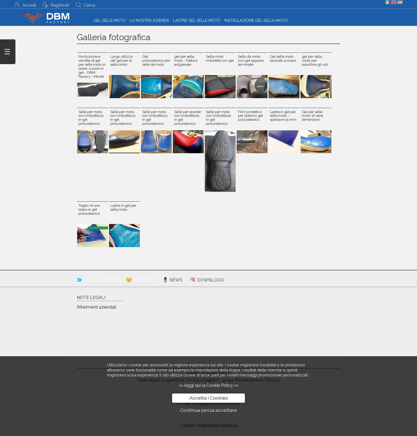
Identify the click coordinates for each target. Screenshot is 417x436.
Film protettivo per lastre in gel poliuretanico (250, 116)
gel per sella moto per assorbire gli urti (315, 60)
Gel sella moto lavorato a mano (283, 58)
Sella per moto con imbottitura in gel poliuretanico (122, 118)
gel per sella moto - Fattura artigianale (185, 60)
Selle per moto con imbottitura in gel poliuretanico (90, 118)
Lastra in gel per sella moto (123, 207)
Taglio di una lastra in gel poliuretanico (89, 209)
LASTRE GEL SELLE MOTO (196, 20)
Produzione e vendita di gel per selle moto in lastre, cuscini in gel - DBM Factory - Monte (92, 66)
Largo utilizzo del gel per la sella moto (121, 60)
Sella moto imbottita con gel (220, 58)
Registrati (60, 5)
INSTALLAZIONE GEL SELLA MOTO (256, 20)
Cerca (89, 5)
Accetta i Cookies (208, 398)
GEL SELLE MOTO (110, 20)
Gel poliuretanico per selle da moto (156, 60)
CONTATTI (144, 280)
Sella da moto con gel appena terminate (251, 60)
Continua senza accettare (208, 410)
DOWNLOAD (210, 280)
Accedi (29, 5)
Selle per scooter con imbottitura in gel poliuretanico (187, 118)
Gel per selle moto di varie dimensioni (312, 116)
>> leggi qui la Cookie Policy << (208, 385)
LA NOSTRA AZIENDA (149, 20)
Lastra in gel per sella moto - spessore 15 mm (283, 116)
